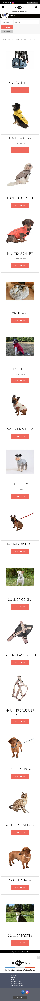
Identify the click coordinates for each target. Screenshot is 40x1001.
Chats (13, 980)
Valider (7, 27)
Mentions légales (17, 986)
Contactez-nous (16, 984)
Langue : (31, 2)
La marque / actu (16, 982)
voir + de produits (20, 952)
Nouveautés (15, 976)
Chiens (13, 978)
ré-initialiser (7, 31)
